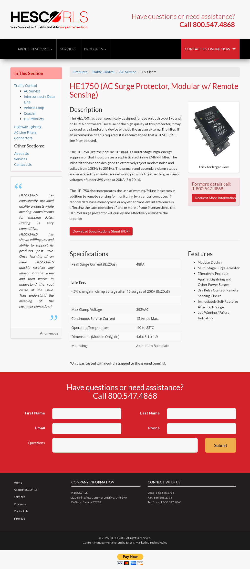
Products (95, 49)
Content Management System (102, 542)
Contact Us (23, 164)
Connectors (23, 138)
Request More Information (215, 198)
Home (18, 482)
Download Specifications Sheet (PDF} (101, 231)
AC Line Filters (25, 132)
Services (68, 49)
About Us (21, 153)
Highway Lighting (27, 126)
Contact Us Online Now (210, 49)
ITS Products (34, 119)
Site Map (19, 518)
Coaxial (29, 113)
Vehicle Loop (34, 107)
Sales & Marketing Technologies (146, 542)
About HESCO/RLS (35, 49)
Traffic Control (103, 72)
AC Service (127, 72)
